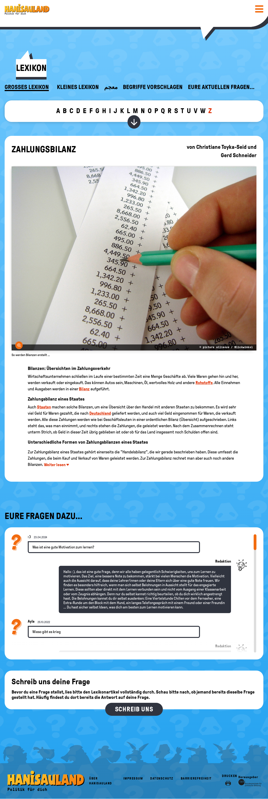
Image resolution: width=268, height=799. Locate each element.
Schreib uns (134, 709)
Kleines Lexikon (78, 87)
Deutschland (100, 413)
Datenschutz (161, 778)
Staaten (44, 407)
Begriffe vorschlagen (153, 87)
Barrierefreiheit (196, 778)
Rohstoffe (204, 382)
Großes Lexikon (27, 87)
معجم (111, 87)
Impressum (133, 778)
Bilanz (84, 389)
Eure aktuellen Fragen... (221, 87)
